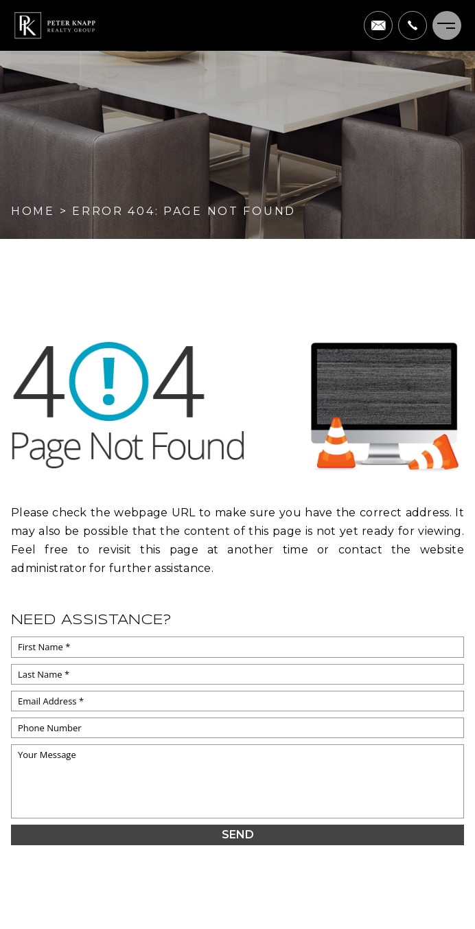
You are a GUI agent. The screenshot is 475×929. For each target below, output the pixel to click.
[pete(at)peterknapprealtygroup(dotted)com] (378, 25)
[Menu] (446, 25)
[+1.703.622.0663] (412, 25)
